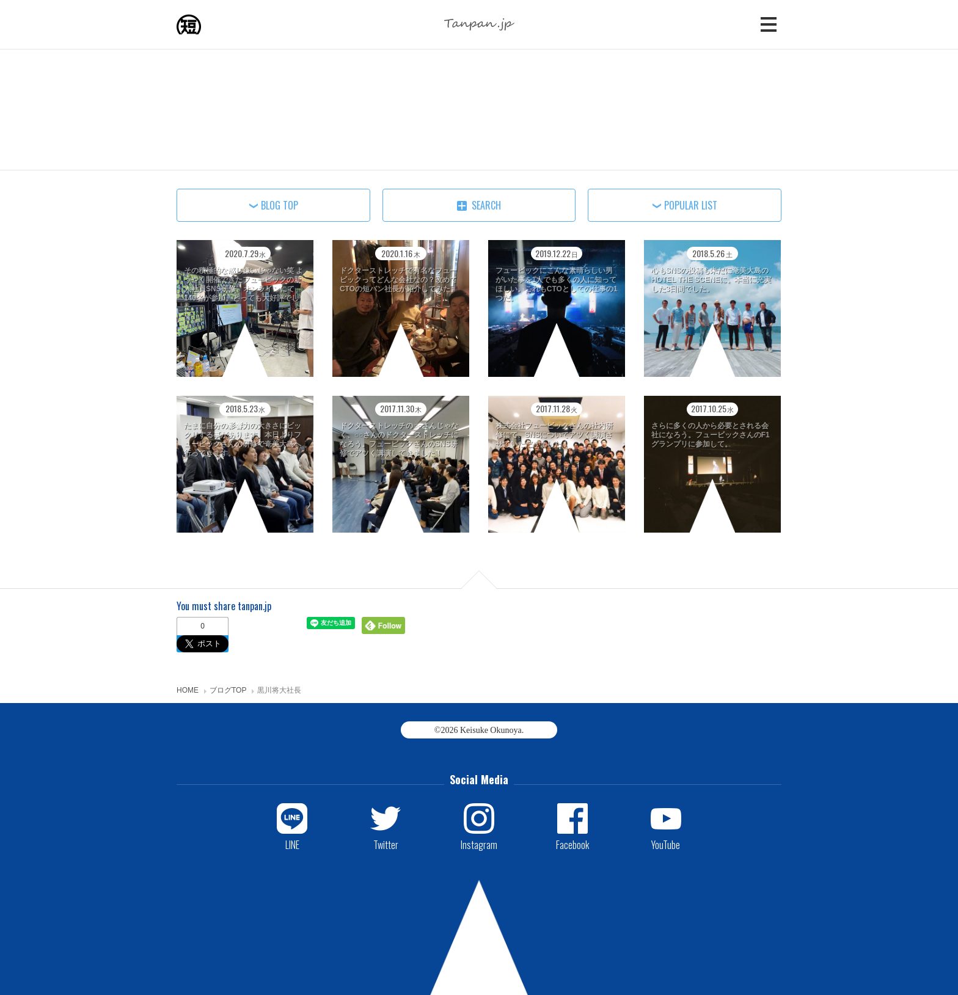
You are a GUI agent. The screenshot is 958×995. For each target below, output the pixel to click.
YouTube (665, 844)
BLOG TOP (279, 205)
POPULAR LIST (690, 205)
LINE (292, 844)
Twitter (385, 844)
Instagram (479, 844)
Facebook (572, 844)
